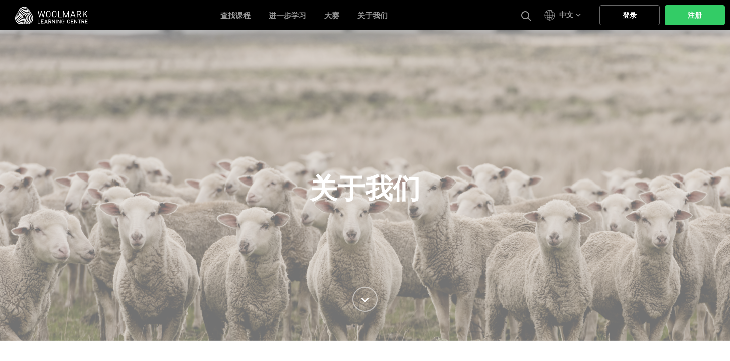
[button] (564, 15)
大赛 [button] (331, 16)
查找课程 (235, 16)
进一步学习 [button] (287, 16)
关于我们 (372, 16)
